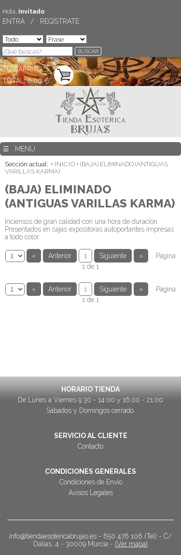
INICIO (65, 164)
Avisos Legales (91, 493)
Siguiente (112, 256)
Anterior (59, 256)
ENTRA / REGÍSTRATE (40, 21)
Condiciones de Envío (90, 482)
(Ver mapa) (131, 544)
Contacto (90, 446)
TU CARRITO (22, 69)
